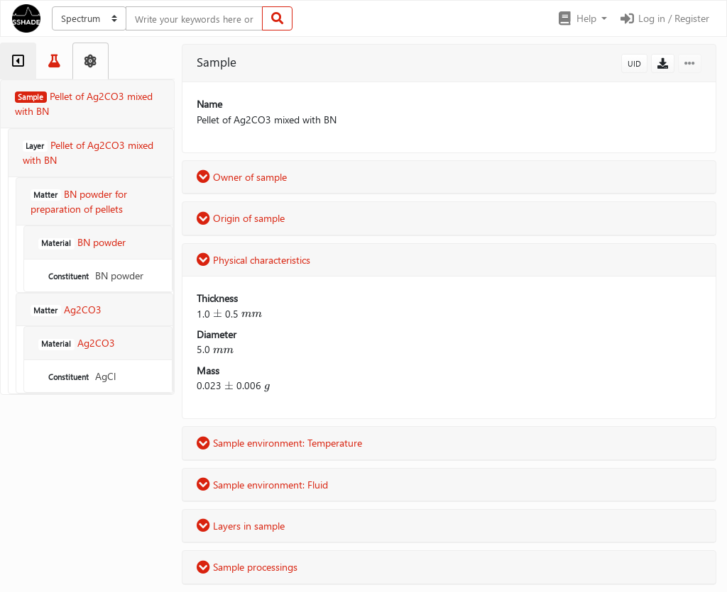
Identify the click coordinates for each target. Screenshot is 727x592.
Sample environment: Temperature (279, 442)
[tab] (18, 61)
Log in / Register (663, 18)
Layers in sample (241, 525)
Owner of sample (242, 177)
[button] (582, 18)
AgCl (80, 376)
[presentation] (217, 313)
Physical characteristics (253, 260)
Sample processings (247, 567)
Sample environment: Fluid (262, 484)
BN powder (94, 275)
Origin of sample (241, 218)
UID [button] (634, 63)
